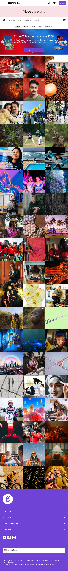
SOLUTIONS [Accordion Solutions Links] (34, 517)
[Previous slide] (2, 41)
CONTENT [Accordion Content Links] (34, 511)
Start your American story (34, 50)
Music (40, 26)
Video (33, 26)
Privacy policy (29, 560)
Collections (48, 26)
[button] (32, 52)
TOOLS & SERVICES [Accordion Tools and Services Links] (34, 523)
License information (42, 560)
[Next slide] (65, 41)
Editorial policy (18, 560)
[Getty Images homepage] (14, 3)
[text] (33, 20)
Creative (17, 26)
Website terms (7, 560)
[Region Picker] (34, 550)
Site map (11, 562)
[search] (5, 20)
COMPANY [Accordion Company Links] (34, 530)
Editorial (25, 26)
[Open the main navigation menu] (4, 3)
